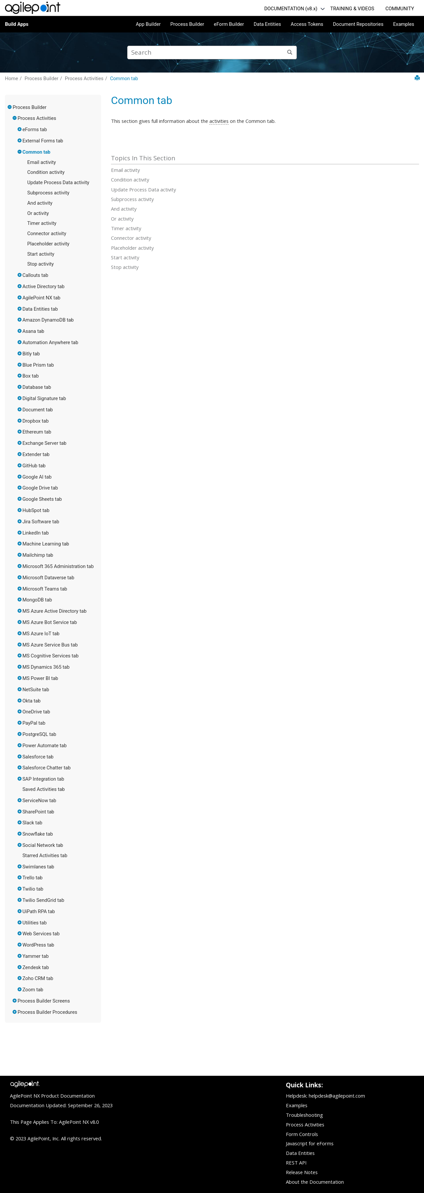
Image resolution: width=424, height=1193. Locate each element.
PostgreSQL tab (39, 734)
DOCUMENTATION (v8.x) (290, 9)
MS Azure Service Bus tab (50, 645)
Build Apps (16, 24)
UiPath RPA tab (39, 911)
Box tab (31, 376)
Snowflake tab (38, 834)
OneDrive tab (36, 712)
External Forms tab (43, 141)
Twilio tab (33, 889)
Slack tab (32, 823)
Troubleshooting (304, 1115)
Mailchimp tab (38, 555)
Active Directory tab (44, 286)
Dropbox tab (36, 421)
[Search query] (212, 52)
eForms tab (35, 129)
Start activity (40, 254)
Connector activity (46, 233)
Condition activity (46, 172)
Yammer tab (36, 956)
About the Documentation (315, 1181)
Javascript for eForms (310, 1143)
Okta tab (32, 701)
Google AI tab (37, 477)
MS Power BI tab (40, 678)
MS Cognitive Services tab (51, 656)
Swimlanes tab (38, 867)
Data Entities (267, 24)
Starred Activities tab (45, 855)
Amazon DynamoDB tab (48, 320)
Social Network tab (43, 845)
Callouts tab (35, 275)
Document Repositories (358, 24)
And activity (39, 203)
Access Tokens (307, 24)
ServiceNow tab (39, 801)
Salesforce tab (38, 757)
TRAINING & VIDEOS (352, 9)
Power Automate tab (45, 746)
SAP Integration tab (43, 779)
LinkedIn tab (36, 533)
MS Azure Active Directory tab (55, 611)
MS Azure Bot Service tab (50, 622)
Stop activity (40, 264)
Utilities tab (35, 923)
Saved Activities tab (44, 789)
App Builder (148, 24)
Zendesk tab (36, 967)
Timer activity (41, 223)
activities (219, 121)
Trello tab (33, 878)
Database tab (37, 387)
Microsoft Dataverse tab (49, 578)
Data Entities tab (40, 309)
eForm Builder (229, 24)
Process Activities (84, 78)
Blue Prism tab (38, 365)
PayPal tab (34, 723)
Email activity (41, 162)
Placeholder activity (48, 244)
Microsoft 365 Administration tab (58, 566)
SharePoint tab (38, 812)
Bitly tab (31, 354)
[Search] (290, 52)
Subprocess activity (48, 193)
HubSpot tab (36, 510)
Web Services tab (41, 934)
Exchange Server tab (45, 443)
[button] (10, 107)
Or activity (38, 213)
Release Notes (302, 1172)
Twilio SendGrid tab (43, 900)
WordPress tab (38, 945)
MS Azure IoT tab (41, 634)
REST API (296, 1162)
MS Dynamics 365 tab (46, 667)
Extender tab (36, 454)
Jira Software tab (41, 522)
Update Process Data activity (58, 182)
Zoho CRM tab (38, 978)
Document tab (38, 410)
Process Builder (187, 24)
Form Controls (302, 1134)
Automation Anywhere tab (51, 342)
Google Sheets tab (42, 499)
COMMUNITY (399, 9)
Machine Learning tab (46, 544)
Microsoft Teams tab (45, 589)
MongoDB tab (37, 600)
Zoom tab (33, 990)
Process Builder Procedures (47, 1012)
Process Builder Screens (44, 1001)
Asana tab (33, 331)
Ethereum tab (37, 432)
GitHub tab (34, 466)
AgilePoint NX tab (42, 298)
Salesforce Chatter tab (47, 768)
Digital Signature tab (44, 398)
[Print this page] (417, 78)
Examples (403, 24)
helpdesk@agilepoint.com (337, 1095)
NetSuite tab (36, 690)
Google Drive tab (40, 488)
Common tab (124, 78)
